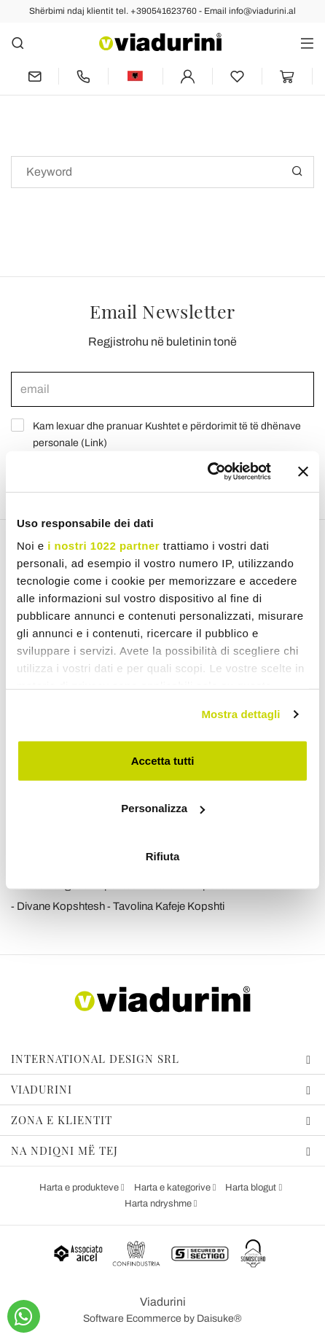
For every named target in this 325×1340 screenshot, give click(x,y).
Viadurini (161, 1089)
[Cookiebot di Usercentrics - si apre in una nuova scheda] (207, 471)
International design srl (161, 1058)
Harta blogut (251, 1188)
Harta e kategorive (173, 1188)
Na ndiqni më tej (161, 1150)
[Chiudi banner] (303, 472)
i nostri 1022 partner (103, 545)
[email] (162, 389)
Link (94, 442)
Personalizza (163, 808)
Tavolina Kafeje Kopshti (168, 906)
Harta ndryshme (159, 1204)
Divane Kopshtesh (61, 906)
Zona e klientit (161, 1120)
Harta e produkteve (80, 1188)
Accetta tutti (163, 760)
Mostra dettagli (240, 714)
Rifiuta (163, 855)
